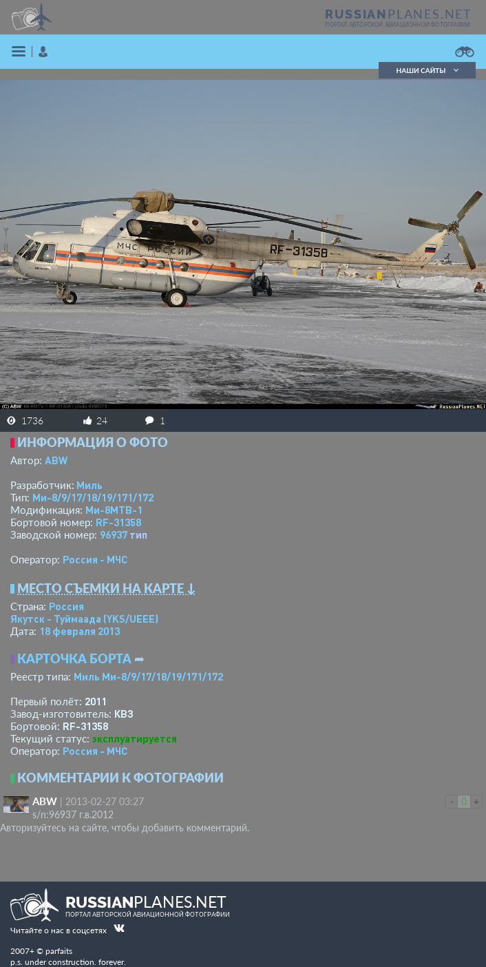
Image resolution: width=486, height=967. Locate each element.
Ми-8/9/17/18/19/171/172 (93, 497)
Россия (66, 606)
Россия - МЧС (95, 559)
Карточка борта (74, 658)
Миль (89, 485)
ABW (56, 460)
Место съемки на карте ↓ (106, 588)
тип (138, 534)
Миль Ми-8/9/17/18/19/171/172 (148, 676)
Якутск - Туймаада (84, 618)
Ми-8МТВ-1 (113, 509)
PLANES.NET (398, 13)
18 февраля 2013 (79, 631)
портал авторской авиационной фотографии (397, 24)
